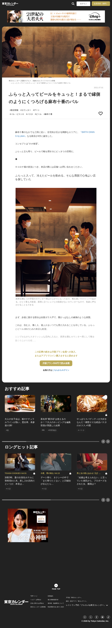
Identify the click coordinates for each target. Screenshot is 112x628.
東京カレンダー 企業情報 (38, 607)
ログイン (83, 4)
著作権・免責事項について (56, 603)
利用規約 (50, 596)
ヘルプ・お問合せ (35, 599)
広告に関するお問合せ (37, 603)
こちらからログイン (60, 370)
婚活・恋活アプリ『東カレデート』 (76, 601)
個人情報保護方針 (53, 599)
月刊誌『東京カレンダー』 (74, 597)
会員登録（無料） (101, 4)
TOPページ (33, 596)
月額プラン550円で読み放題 (56, 363)
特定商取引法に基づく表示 (56, 607)
